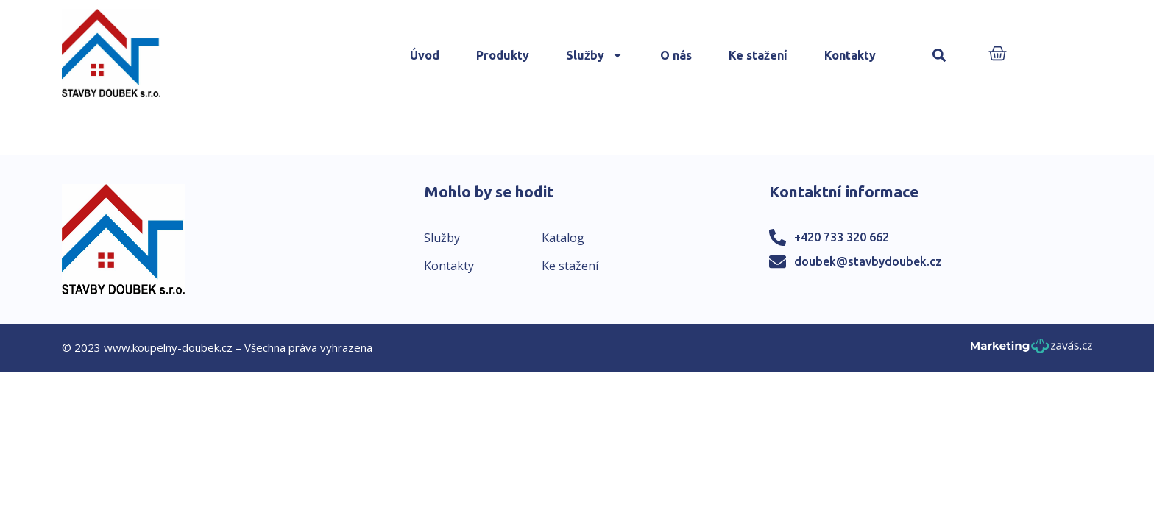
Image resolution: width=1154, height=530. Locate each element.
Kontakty (850, 55)
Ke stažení (758, 55)
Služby (594, 55)
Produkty (502, 55)
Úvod (424, 55)
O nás (676, 55)
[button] (939, 55)
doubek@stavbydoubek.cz (868, 261)
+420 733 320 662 (841, 237)
